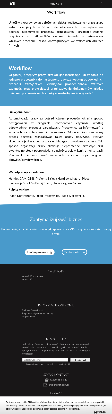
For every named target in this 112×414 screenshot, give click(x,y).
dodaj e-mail (80, 360)
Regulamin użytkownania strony (38, 313)
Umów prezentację (39, 252)
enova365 (27, 279)
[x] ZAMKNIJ (100, 412)
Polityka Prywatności (32, 310)
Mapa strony (28, 316)
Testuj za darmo (74, 252)
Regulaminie (73, 409)
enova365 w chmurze (32, 276)
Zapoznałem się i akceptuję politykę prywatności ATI (48, 364)
